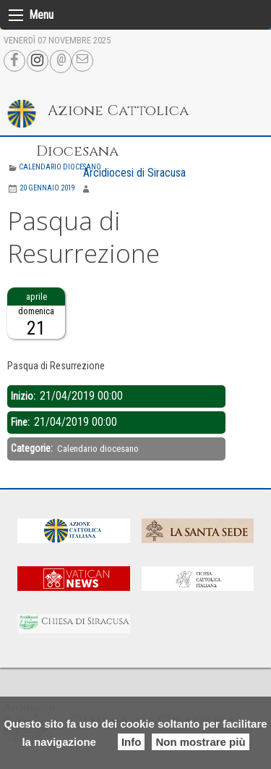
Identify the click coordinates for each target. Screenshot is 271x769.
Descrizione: (34, 347)
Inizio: (24, 396)
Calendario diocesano (60, 167)
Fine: (21, 422)
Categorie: (33, 448)
